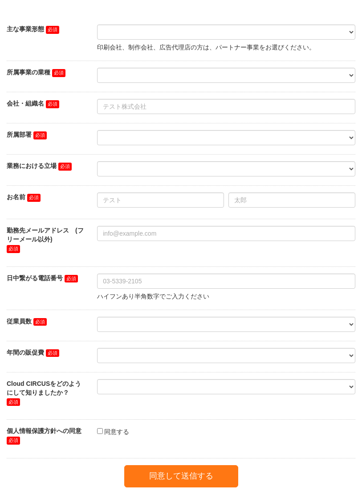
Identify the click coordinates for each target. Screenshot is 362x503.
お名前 (16, 196)
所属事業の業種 (28, 72)
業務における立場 (32, 165)
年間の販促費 (25, 352)
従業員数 (19, 321)
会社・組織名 (25, 103)
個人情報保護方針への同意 (44, 430)
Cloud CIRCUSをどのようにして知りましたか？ (44, 388)
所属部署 (19, 134)
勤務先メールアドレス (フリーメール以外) (45, 235)
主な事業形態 (25, 29)
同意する (116, 431)
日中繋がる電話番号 (35, 278)
